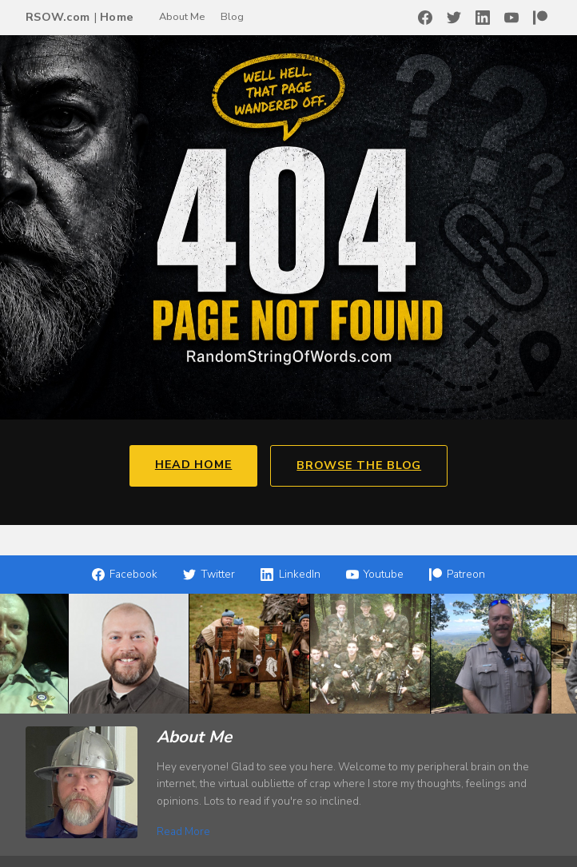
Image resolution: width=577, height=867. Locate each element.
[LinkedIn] (483, 17)
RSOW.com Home (79, 17)
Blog (232, 17)
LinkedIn (290, 574)
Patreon (457, 574)
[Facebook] (425, 17)
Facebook (124, 574)
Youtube (375, 574)
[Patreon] (540, 17)
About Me (182, 17)
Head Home (193, 464)
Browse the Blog (358, 465)
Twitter (209, 574)
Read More (183, 831)
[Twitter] (454, 17)
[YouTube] (511, 17)
